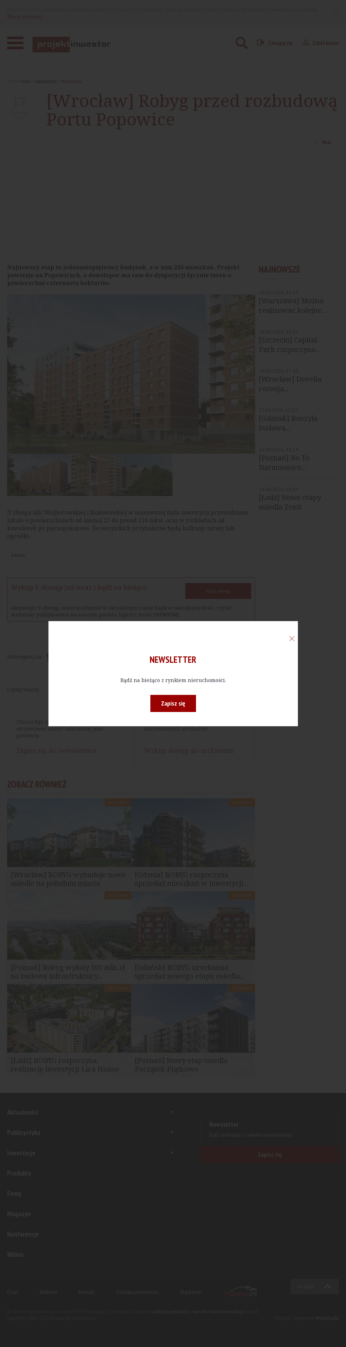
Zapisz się (173, 703)
